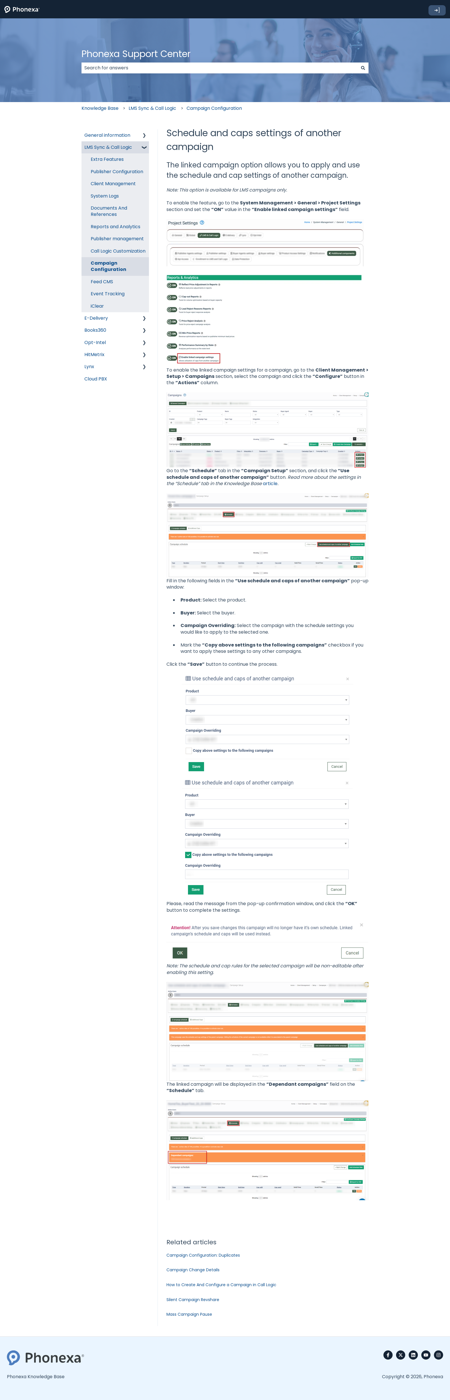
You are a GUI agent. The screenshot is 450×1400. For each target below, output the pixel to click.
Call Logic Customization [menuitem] (118, 251)
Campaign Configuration (214, 108)
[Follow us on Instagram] (438, 1355)
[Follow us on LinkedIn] (413, 1355)
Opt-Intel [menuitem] (95, 342)
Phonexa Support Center (136, 53)
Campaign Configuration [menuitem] (108, 266)
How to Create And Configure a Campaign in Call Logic (221, 1285)
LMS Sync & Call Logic (152, 108)
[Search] (363, 68)
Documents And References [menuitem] (109, 211)
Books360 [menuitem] (95, 330)
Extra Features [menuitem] (107, 159)
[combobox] (220, 68)
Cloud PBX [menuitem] (95, 379)
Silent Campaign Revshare (192, 1300)
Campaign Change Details (193, 1270)
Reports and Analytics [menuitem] (115, 226)
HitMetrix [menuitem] (94, 354)
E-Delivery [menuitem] (96, 318)
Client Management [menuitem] (113, 183)
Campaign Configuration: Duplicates (203, 1255)
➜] (437, 10)
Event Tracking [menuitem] (108, 293)
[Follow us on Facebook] (388, 1355)
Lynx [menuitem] (89, 366)
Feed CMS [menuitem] (102, 281)
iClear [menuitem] (97, 306)
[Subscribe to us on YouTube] (425, 1355)
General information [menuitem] (107, 135)
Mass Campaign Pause (189, 1314)
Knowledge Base (100, 108)
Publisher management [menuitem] (117, 238)
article (270, 483)
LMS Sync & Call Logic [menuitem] (108, 147)
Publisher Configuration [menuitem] (117, 171)
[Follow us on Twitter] (400, 1355)
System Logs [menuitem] (105, 196)
